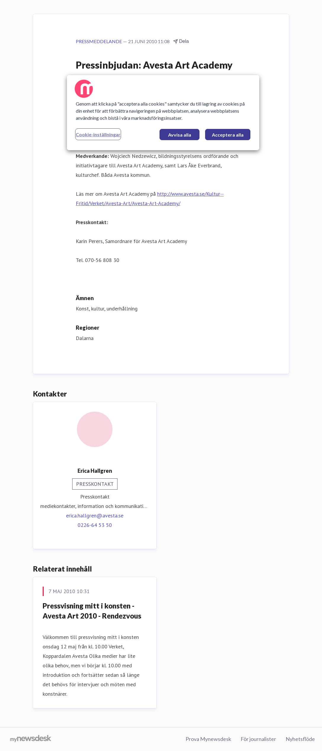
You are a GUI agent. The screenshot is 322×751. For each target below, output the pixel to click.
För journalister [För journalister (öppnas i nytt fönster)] (258, 739)
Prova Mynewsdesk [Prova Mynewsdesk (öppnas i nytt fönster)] (208, 739)
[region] (163, 112)
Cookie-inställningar (98, 134)
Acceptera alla (228, 134)
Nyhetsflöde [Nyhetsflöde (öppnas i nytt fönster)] (300, 739)
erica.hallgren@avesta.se (94, 515)
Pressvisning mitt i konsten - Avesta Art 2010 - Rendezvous (92, 610)
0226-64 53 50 (95, 525)
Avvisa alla (179, 134)
